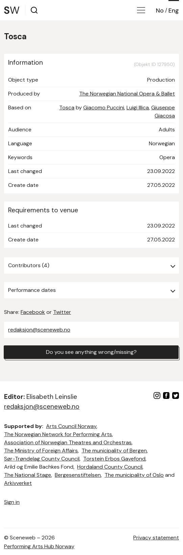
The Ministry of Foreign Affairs (41, 450)
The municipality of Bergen (114, 450)
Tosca (66, 107)
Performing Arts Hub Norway (39, 546)
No (160, 10)
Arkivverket (18, 483)
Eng (173, 10)
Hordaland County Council (109, 466)
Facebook (33, 312)
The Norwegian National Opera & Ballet (127, 93)
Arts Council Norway (71, 426)
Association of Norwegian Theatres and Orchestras (68, 442)
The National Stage (27, 474)
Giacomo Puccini (103, 107)
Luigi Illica (138, 107)
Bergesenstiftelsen (78, 474)
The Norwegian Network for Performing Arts (58, 434)
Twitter (62, 312)
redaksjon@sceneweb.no (39, 329)
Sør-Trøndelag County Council (41, 458)
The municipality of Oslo (134, 474)
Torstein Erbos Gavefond (114, 458)
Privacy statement (156, 537)
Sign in (12, 502)
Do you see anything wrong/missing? (91, 352)
